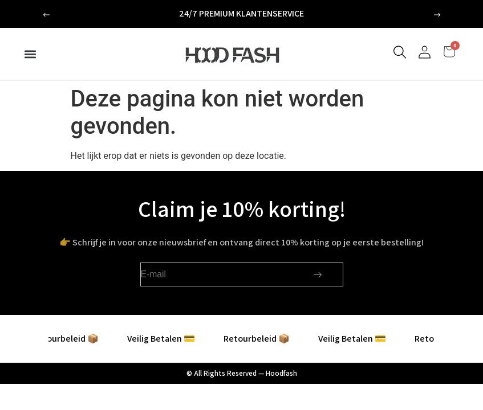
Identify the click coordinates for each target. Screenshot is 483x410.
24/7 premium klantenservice (241, 13)
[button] (46, 15)
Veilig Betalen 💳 (170, 339)
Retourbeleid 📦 (75, 339)
